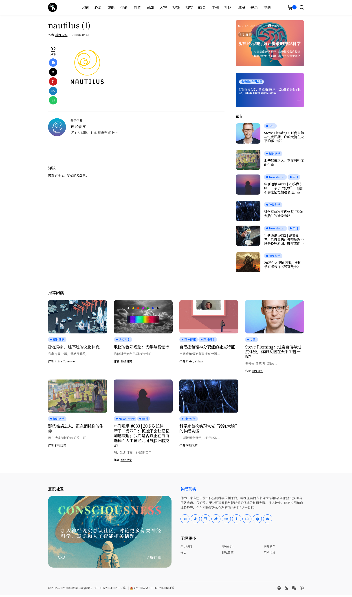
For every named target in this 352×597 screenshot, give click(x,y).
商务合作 (269, 546)
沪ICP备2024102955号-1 (111, 588)
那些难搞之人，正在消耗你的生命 (284, 162)
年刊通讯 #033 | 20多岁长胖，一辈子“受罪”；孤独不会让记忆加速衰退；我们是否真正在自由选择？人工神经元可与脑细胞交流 (284, 188)
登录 (82, 175)
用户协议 (269, 552)
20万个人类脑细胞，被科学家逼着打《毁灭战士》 (282, 265)
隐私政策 (227, 552)
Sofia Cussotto (65, 361)
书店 (183, 552)
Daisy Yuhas (194, 361)
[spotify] (279, 588)
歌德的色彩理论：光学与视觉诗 (141, 347)
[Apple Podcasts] (302, 588)
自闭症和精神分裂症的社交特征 (207, 347)
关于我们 (186, 546)
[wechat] (294, 588)
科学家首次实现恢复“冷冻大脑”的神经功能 (283, 214)
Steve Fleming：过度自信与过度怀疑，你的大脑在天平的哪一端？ (284, 137)
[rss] (286, 588)
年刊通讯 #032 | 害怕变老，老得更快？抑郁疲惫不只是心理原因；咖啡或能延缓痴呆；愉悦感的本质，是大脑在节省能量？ (284, 239)
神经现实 (61, 35)
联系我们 (227, 546)
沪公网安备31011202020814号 (152, 588)
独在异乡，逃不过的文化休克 (73, 347)
